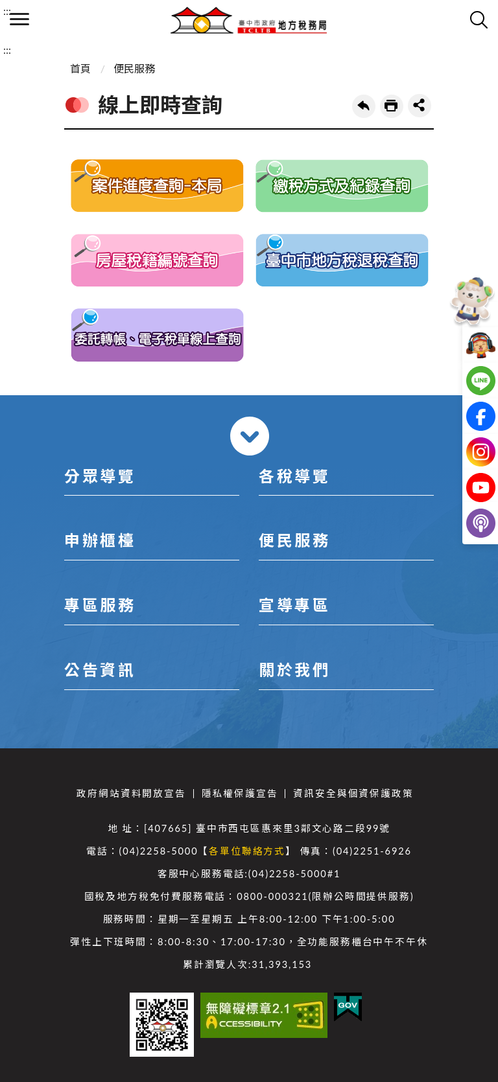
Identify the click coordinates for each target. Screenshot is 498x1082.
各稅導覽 (294, 475)
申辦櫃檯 (100, 540)
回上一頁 (363, 106)
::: (7, 11)
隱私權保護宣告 (240, 793)
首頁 (80, 68)
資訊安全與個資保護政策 (353, 793)
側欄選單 (19, 19)
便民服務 (134, 68)
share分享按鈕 (419, 105)
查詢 (478, 19)
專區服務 (100, 604)
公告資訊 (100, 669)
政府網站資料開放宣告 (131, 793)
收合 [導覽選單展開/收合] (249, 436)
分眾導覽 (100, 475)
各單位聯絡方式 (247, 851)
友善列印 (391, 106)
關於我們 (294, 669)
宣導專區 (294, 604)
